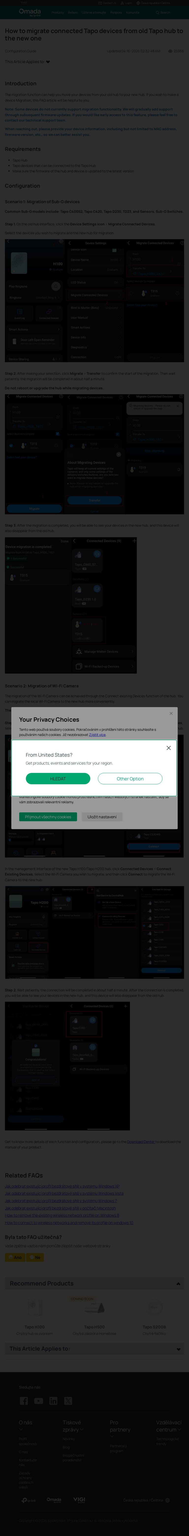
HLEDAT (58, 779)
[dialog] (94, 768)
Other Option (130, 779)
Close (168, 748)
